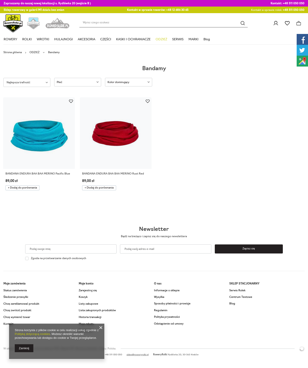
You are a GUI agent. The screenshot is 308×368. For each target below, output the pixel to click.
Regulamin (160, 310)
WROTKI (43, 39)
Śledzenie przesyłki (15, 297)
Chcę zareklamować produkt (21, 304)
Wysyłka (159, 297)
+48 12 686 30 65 (177, 10)
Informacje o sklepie (167, 290)
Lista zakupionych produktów (97, 310)
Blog (206, 39)
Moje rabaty (86, 324)
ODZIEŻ (161, 39)
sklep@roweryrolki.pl (138, 355)
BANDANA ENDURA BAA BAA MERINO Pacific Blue (37, 173)
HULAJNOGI (63, 39)
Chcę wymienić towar (16, 317)
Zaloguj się (275, 23)
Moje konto (86, 283)
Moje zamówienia (14, 283)
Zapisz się (248, 248)
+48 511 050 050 (293, 3)
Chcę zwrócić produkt (17, 310)
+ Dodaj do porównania (22, 187)
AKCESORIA (86, 39)
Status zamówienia (15, 290)
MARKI (193, 39)
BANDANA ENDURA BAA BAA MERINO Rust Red (113, 173)
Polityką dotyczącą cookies (32, 334)
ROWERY (10, 39)
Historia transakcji (90, 317)
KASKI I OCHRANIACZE (133, 39)
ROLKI (27, 39)
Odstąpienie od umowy (168, 324)
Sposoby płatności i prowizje (172, 303)
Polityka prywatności (167, 317)
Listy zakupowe (287, 23)
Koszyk (83, 297)
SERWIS (177, 39)
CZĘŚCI (105, 39)
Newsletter (154, 229)
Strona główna (12, 52)
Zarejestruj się (88, 290)
